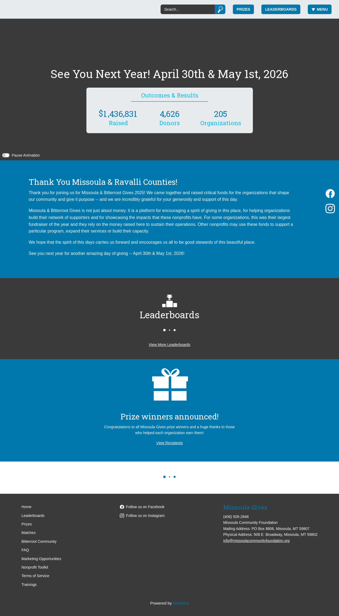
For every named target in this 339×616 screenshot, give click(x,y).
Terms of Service (35, 576)
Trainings (29, 584)
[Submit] (220, 9)
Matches (29, 533)
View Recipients (169, 443)
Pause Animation (26, 155)
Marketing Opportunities (41, 559)
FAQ (25, 550)
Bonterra (181, 603)
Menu (320, 9)
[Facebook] (330, 192)
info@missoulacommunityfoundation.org (256, 541)
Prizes (243, 9)
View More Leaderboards (169, 344)
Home (26, 507)
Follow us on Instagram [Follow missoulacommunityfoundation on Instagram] (142, 515)
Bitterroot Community (39, 541)
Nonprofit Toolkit (35, 567)
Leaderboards (281, 9)
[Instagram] (330, 207)
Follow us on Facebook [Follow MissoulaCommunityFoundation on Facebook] (142, 507)
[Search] (188, 9)
